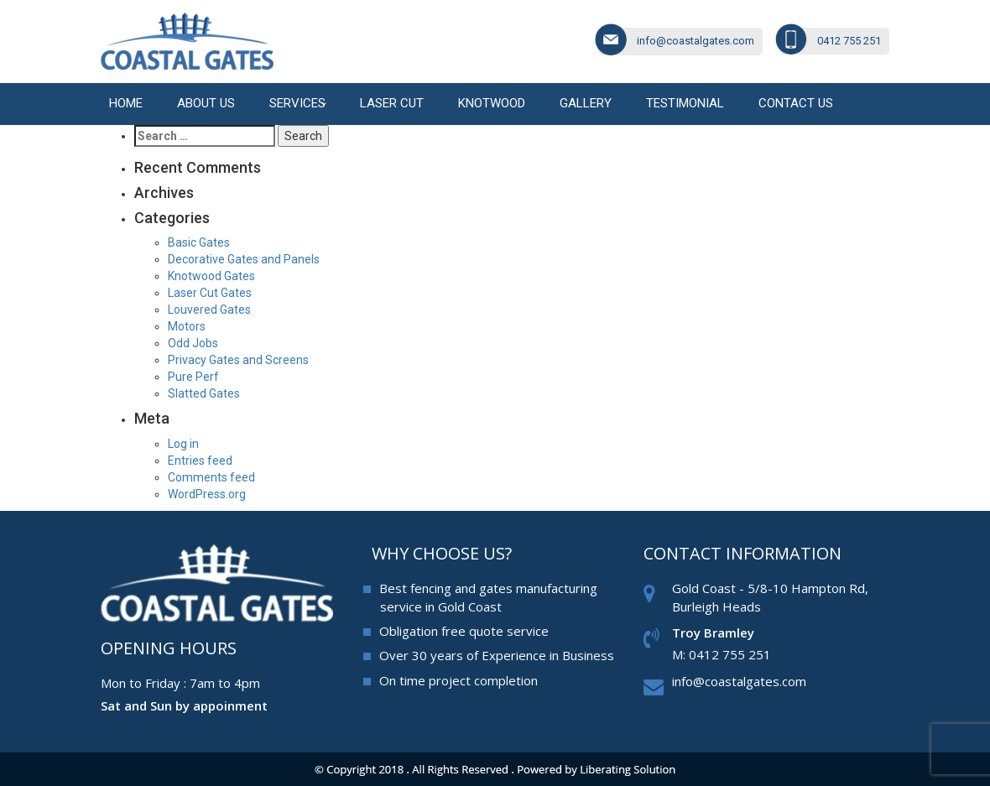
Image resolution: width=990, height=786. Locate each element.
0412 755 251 (849, 40)
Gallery (586, 103)
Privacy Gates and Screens (238, 360)
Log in (183, 443)
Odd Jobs (193, 343)
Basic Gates (199, 242)
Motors (187, 326)
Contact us (795, 103)
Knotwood (491, 103)
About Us (206, 103)
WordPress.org (207, 494)
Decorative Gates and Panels (244, 259)
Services (297, 103)
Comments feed (211, 477)
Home (126, 103)
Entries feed (200, 460)
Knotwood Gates (211, 276)
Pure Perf (193, 376)
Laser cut (392, 103)
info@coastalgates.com (695, 40)
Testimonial (685, 103)
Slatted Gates (204, 393)
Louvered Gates (209, 309)
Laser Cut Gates (210, 292)
